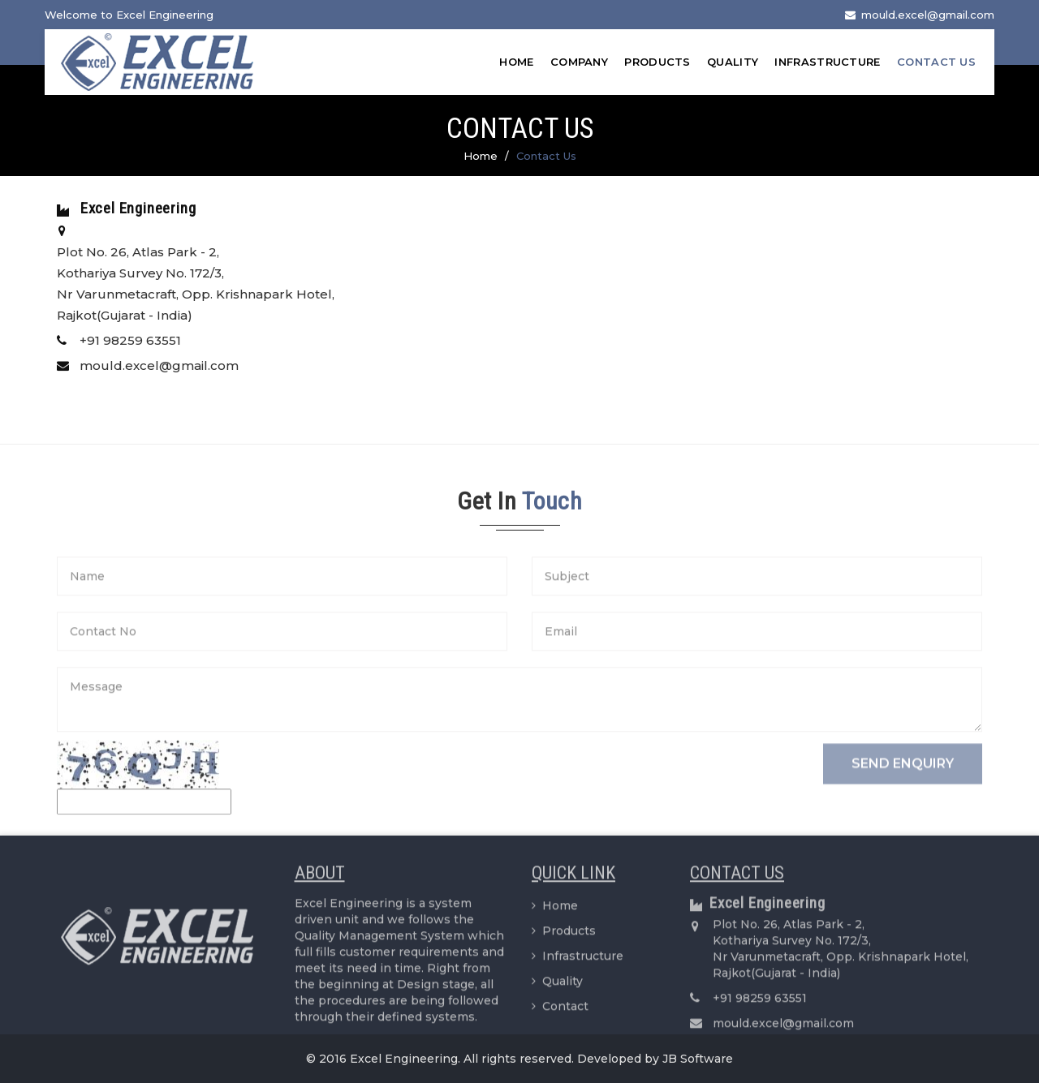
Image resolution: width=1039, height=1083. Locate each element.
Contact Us (936, 61)
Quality (732, 61)
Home (516, 61)
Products (657, 61)
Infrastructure (827, 61)
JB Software (697, 1058)
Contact (560, 1011)
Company (579, 61)
